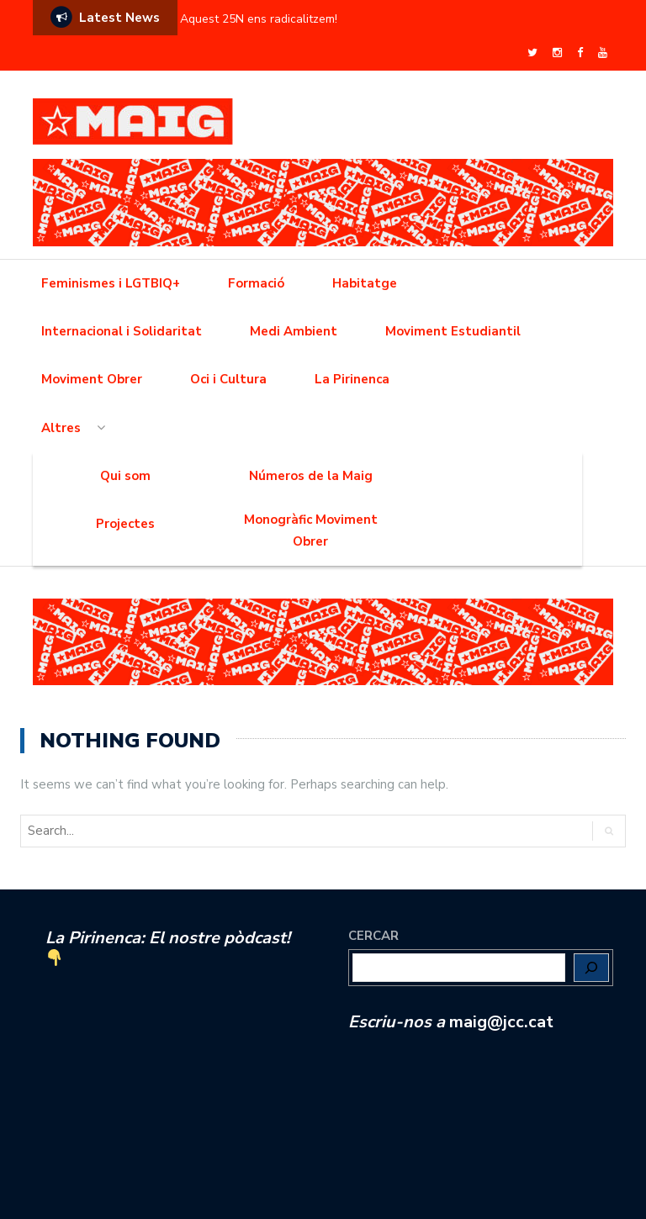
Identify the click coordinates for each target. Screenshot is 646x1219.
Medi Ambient (293, 331)
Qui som (125, 475)
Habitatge (364, 283)
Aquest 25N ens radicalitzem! (258, 19)
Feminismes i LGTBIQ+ (110, 283)
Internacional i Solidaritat (121, 331)
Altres (61, 428)
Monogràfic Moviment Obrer (311, 530)
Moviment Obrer (91, 379)
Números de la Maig (311, 475)
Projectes (125, 523)
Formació (256, 283)
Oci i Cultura (228, 379)
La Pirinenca (352, 379)
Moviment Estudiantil (453, 331)
